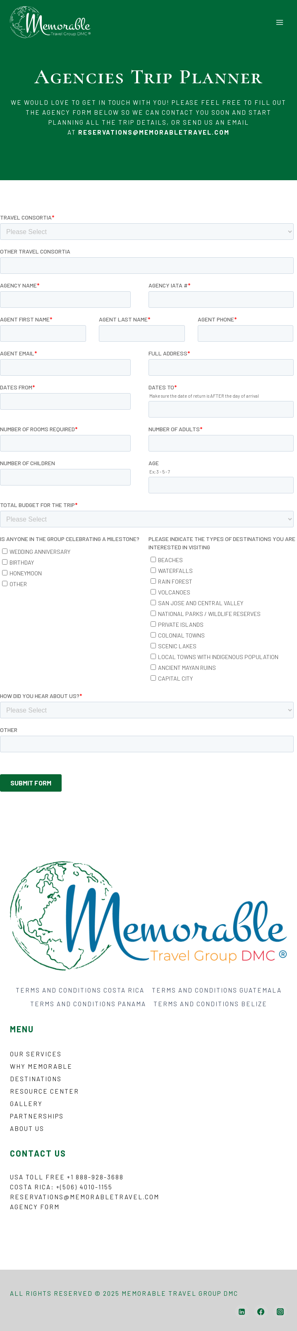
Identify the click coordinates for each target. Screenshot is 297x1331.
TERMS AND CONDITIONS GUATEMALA (217, 990)
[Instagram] (280, 1311)
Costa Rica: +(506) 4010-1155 (61, 1187)
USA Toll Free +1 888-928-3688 (67, 1177)
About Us (27, 1128)
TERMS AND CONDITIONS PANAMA (88, 1003)
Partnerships (37, 1116)
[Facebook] (261, 1311)
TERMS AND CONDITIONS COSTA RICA (80, 990)
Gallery (26, 1103)
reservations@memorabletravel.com (84, 1197)
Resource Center (44, 1091)
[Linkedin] (242, 1311)
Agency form (35, 1206)
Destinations (36, 1078)
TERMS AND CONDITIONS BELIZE (210, 1003)
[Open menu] (279, 22)
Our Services (36, 1054)
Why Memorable (41, 1066)
